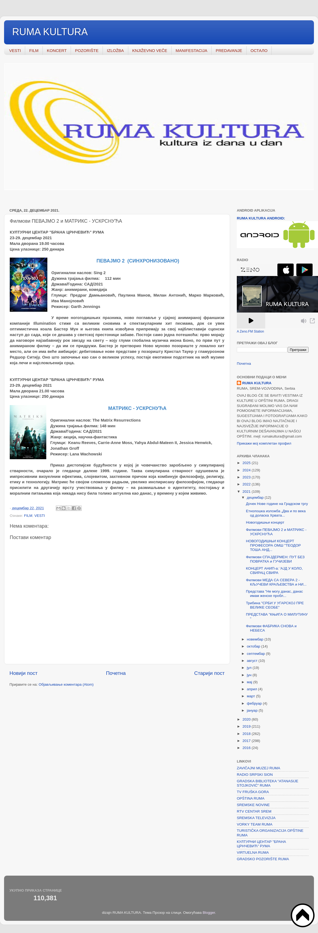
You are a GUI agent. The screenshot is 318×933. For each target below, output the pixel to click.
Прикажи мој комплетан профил (264, 443)
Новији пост (23, 673)
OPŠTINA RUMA (250, 798)
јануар (252, 710)
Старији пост (209, 673)
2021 (247, 492)
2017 (247, 741)
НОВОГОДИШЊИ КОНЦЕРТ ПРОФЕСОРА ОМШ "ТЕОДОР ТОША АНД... (273, 545)
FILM (33, 50)
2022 (247, 484)
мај (250, 682)
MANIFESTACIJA (191, 50)
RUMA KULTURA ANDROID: (261, 218)
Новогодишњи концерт (265, 522)
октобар (254, 646)
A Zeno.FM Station (250, 331)
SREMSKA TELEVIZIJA (256, 818)
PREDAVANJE (229, 50)
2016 (247, 748)
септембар (256, 654)
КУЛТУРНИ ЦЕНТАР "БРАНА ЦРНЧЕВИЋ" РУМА (261, 844)
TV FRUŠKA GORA (253, 792)
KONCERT (57, 50)
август (252, 661)
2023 (247, 477)
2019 (247, 726)
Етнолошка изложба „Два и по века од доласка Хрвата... (276, 513)
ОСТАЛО (259, 50)
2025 (247, 463)
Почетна (116, 673)
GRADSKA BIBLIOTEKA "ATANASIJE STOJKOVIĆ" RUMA (267, 783)
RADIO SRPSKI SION (255, 775)
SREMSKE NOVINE (253, 805)
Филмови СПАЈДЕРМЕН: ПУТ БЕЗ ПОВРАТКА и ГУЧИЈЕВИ (275, 559)
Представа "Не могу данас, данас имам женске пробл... (274, 593)
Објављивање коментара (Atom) (66, 684)
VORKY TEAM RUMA (255, 824)
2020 (247, 719)
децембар (256, 497)
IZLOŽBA (115, 50)
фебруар (255, 703)
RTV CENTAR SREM (254, 811)
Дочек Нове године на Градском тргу (277, 504)
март (251, 696)
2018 (247, 734)
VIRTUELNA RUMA (253, 852)
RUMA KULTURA (50, 31)
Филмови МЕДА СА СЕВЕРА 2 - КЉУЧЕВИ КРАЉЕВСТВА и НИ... (276, 582)
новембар (255, 639)
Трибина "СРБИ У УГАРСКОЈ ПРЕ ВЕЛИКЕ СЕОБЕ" (275, 605)
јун (250, 675)
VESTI (15, 50)
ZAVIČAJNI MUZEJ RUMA (258, 768)
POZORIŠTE (87, 50)
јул (250, 668)
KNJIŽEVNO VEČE (149, 50)
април (252, 689)
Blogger (209, 913)
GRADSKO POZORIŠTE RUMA (263, 859)
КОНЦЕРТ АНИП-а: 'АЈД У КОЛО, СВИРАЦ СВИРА (274, 570)
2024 (247, 470)
